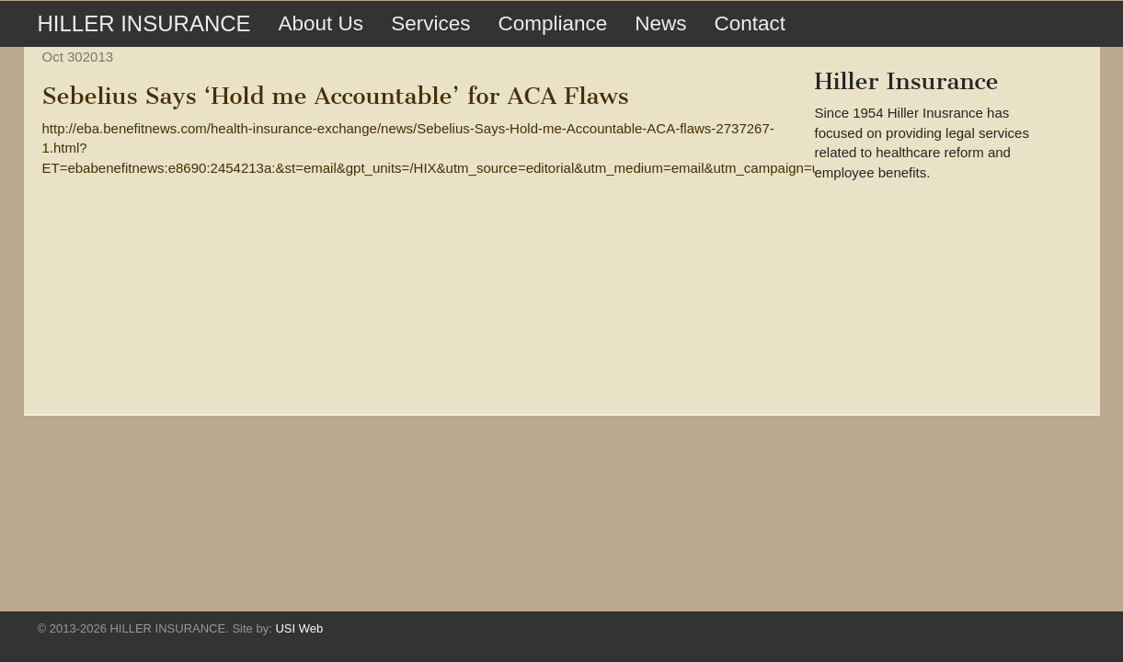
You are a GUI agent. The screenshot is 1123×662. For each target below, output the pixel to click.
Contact (749, 23)
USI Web (299, 628)
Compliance (552, 23)
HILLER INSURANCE (144, 23)
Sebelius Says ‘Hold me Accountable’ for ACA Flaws (335, 96)
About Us (321, 23)
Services (430, 23)
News (660, 23)
